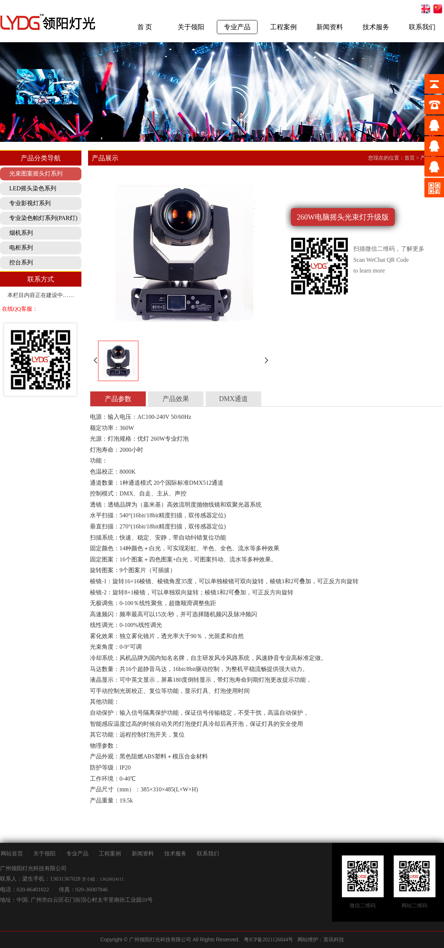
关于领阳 (191, 27)
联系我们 (422, 27)
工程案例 (283, 27)
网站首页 (12, 854)
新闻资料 (329, 27)
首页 (409, 158)
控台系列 (21, 262)
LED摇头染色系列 (32, 188)
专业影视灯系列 (30, 203)
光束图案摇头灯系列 (36, 173)
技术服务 (376, 27)
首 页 (144, 27)
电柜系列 (21, 247)
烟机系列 (21, 233)
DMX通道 (233, 399)
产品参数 (118, 399)
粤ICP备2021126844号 (268, 939)
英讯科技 (333, 939)
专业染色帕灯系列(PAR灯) (43, 218)
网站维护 (307, 939)
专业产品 (237, 27)
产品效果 (175, 399)
